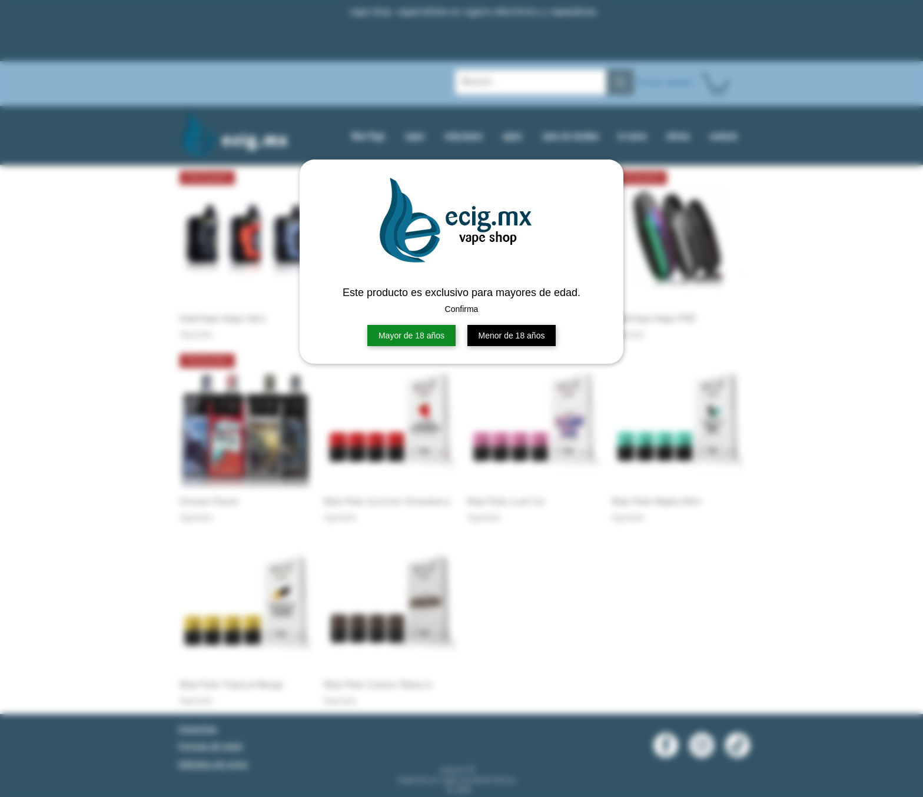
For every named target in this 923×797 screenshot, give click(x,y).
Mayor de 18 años (411, 335)
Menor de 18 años (512, 335)
